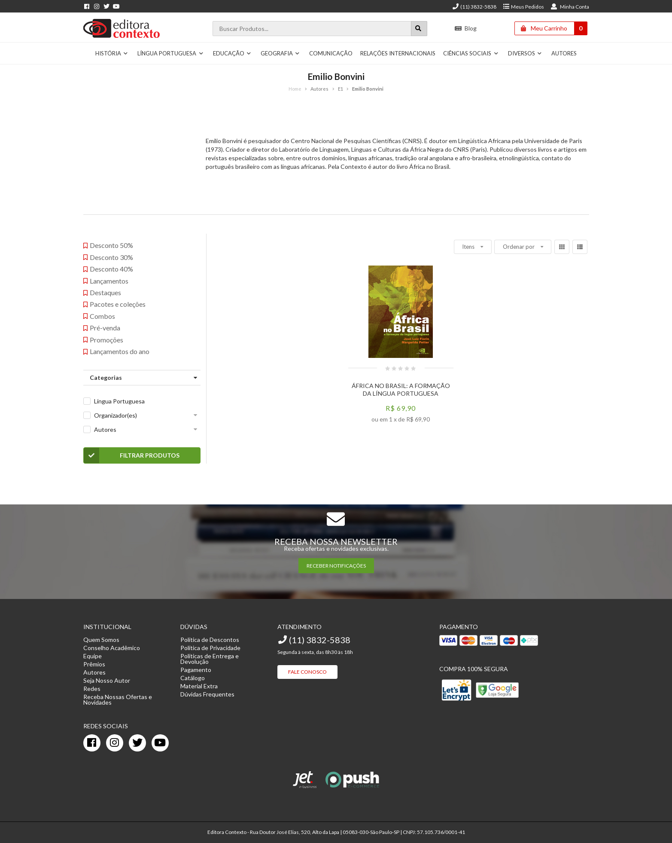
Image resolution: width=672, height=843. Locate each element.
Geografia (280, 53)
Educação (232, 53)
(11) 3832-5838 (474, 6)
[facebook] (91, 742)
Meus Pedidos (523, 6)
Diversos (525, 53)
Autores (564, 53)
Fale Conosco (307, 672)
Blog (465, 28)
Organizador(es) (115, 415)
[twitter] (137, 742)
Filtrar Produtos (131, 455)
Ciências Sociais (471, 53)
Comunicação (331, 53)
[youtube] (160, 742)
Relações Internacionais (397, 53)
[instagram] (114, 742)
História (111, 53)
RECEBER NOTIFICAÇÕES (336, 565)
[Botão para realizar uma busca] (419, 28)
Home (295, 88)
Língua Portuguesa (170, 53)
